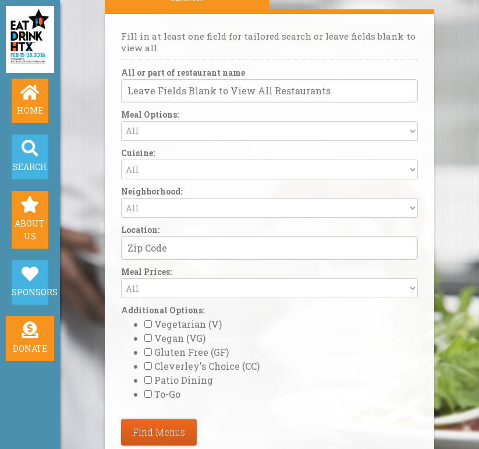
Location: (140, 229)
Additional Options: (162, 311)
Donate (30, 352)
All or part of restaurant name (183, 70)
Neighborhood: (151, 191)
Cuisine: (138, 152)
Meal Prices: (146, 272)
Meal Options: (150, 113)
